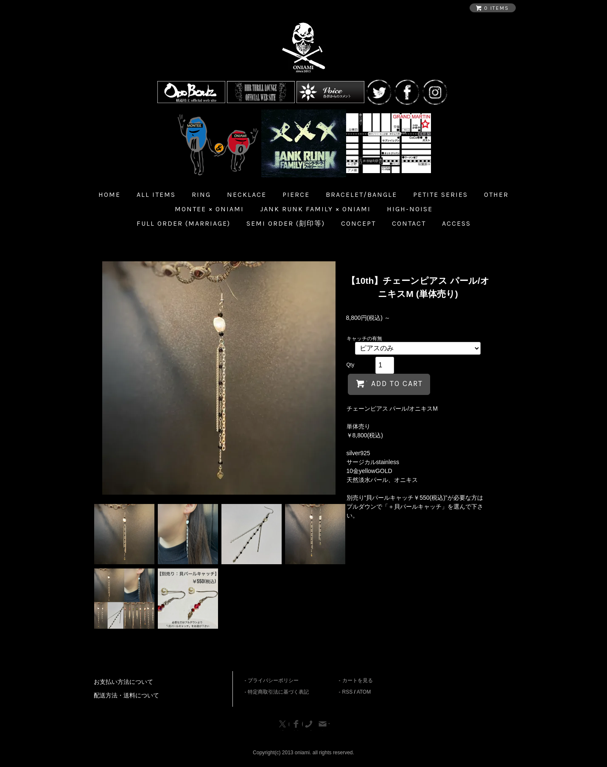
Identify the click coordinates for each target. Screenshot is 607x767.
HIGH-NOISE (410, 209)
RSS (347, 692)
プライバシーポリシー (273, 680)
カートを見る (357, 680)
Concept (358, 223)
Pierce (296, 194)
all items (156, 194)
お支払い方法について (123, 681)
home (109, 194)
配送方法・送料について (126, 695)
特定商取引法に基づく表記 (278, 692)
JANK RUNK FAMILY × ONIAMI (315, 209)
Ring (201, 194)
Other (496, 194)
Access (456, 223)
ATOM (364, 692)
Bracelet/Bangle (361, 194)
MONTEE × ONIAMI (209, 209)
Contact (409, 223)
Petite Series (440, 194)
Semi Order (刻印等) (285, 223)
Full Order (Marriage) (183, 223)
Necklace (246, 194)
